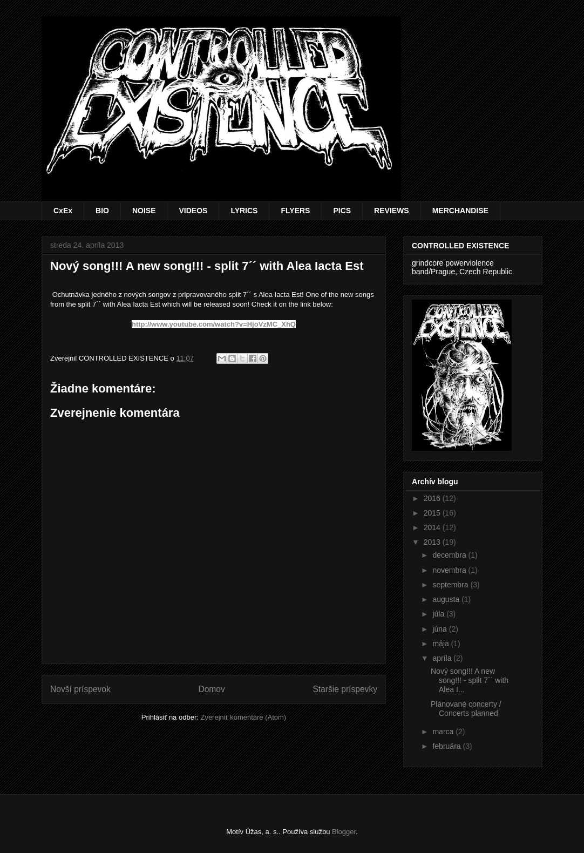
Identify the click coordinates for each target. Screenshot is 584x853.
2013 (433, 542)
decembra (450, 555)
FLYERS (295, 210)
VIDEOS (193, 210)
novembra (450, 570)
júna (440, 629)
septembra (451, 584)
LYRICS (243, 210)
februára (447, 746)
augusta (446, 599)
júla (439, 614)
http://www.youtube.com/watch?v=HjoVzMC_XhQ (214, 324)
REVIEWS (391, 210)
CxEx (62, 210)
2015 (433, 513)
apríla (442, 658)
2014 (433, 527)
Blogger (344, 832)
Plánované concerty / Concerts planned (466, 708)
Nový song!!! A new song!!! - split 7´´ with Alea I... (469, 680)
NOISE (144, 210)
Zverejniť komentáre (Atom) (243, 717)
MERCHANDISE (460, 210)
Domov (211, 689)
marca (444, 731)
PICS (342, 210)
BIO (102, 210)
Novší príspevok (80, 689)
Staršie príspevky (345, 689)
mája (441, 643)
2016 (433, 498)
